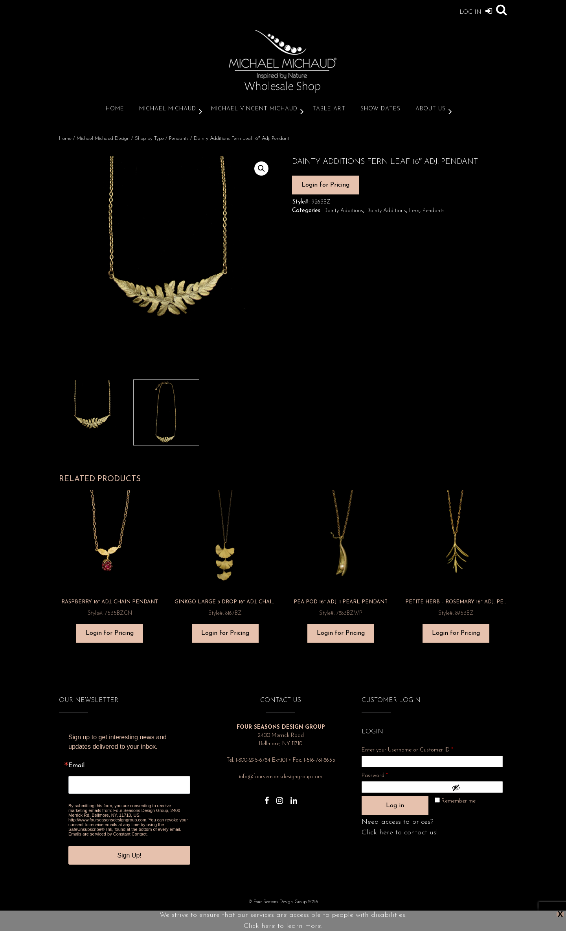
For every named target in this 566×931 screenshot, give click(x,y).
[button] (261, 168)
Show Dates (380, 109)
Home (115, 109)
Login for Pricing (325, 185)
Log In (475, 10)
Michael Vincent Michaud (254, 109)
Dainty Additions (343, 211)
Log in (395, 806)
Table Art (328, 109)
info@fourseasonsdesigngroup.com (280, 777)
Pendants (179, 138)
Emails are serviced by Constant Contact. (108, 834)
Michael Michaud (167, 109)
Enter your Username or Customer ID (407, 750)
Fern (414, 211)
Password (385, 774)
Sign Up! (129, 855)
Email (76, 765)
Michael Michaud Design (103, 138)
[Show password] (475, 787)
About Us (430, 109)
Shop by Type (149, 138)
